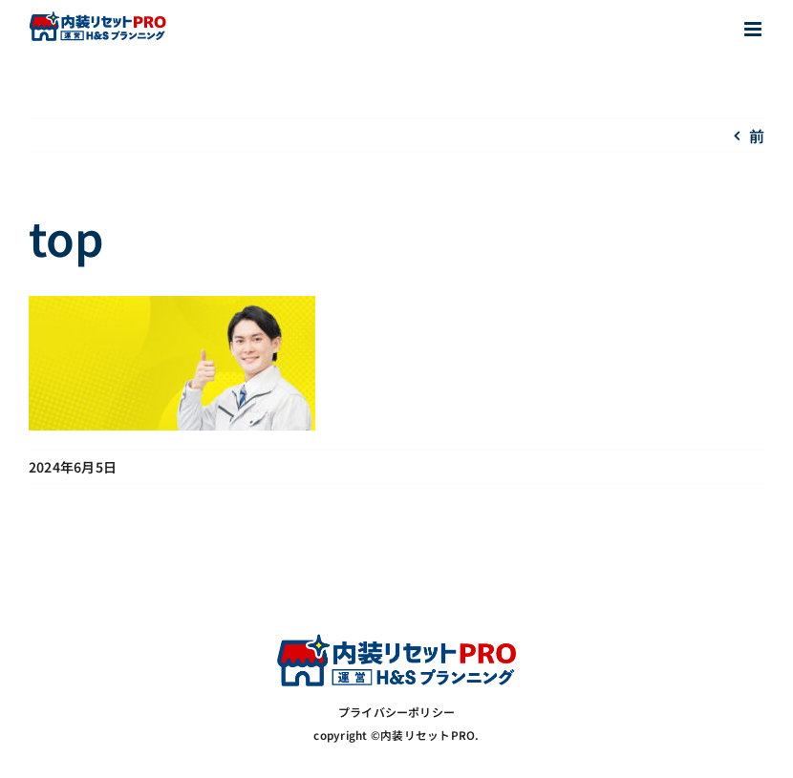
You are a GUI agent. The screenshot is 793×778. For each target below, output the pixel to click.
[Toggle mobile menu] (754, 29)
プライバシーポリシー (396, 712)
